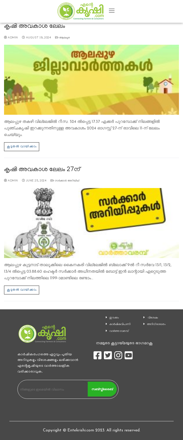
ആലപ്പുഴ (62, 37)
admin (11, 37)
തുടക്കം (114, 317)
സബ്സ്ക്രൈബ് (102, 389)
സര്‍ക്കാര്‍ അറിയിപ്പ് (65, 180)
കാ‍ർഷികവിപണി (120, 324)
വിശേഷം (153, 317)
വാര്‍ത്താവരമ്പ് (119, 331)
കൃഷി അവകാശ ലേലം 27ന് (42, 170)
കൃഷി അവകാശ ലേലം (34, 26)
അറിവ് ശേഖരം (156, 324)
